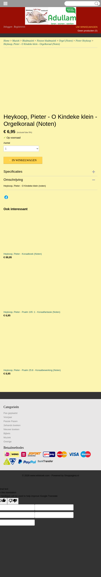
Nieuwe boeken (11, 429)
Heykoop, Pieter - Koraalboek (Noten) (23, 254)
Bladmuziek (28, 40)
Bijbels (7, 433)
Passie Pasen (11, 421)
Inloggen (8, 26)
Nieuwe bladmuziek (46, 40)
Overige (8, 441)
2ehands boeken (12, 425)
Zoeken (96, 3)
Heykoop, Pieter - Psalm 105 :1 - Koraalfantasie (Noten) (32, 312)
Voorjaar (8, 417)
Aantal (7, 143)
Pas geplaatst (10, 413)
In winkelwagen (24, 160)
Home (6, 40)
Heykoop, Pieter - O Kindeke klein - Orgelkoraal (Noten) (32, 44)
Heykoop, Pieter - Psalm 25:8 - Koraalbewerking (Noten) (32, 370)
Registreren (19, 26)
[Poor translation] (13, 501)
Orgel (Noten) (66, 40)
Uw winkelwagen (86, 27)
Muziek (15, 40)
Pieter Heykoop (83, 40)
